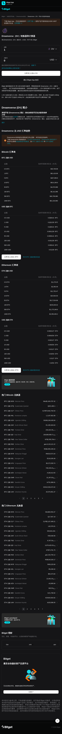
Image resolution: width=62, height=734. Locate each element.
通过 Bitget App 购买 (31, 80)
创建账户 (31, 692)
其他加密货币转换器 (22, 141)
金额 (5, 47)
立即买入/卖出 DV (31, 73)
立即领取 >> (18, 23)
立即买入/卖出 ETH (11, 370)
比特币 (15, 117)
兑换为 (6, 58)
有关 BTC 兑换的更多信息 (31, 257)
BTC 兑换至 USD (37, 141)
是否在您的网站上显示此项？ (11, 68)
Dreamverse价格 (21, 16)
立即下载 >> (31, 21)
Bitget (3, 16)
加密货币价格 (10, 16)
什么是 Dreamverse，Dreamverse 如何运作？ (42, 139)
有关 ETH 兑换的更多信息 (31, 370)
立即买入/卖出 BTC (11, 257)
